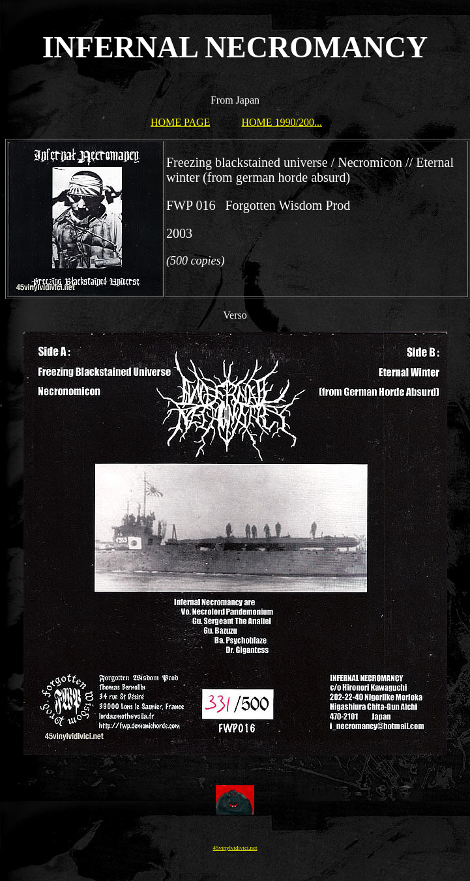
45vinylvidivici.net (235, 848)
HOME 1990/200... (281, 122)
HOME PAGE (180, 122)
